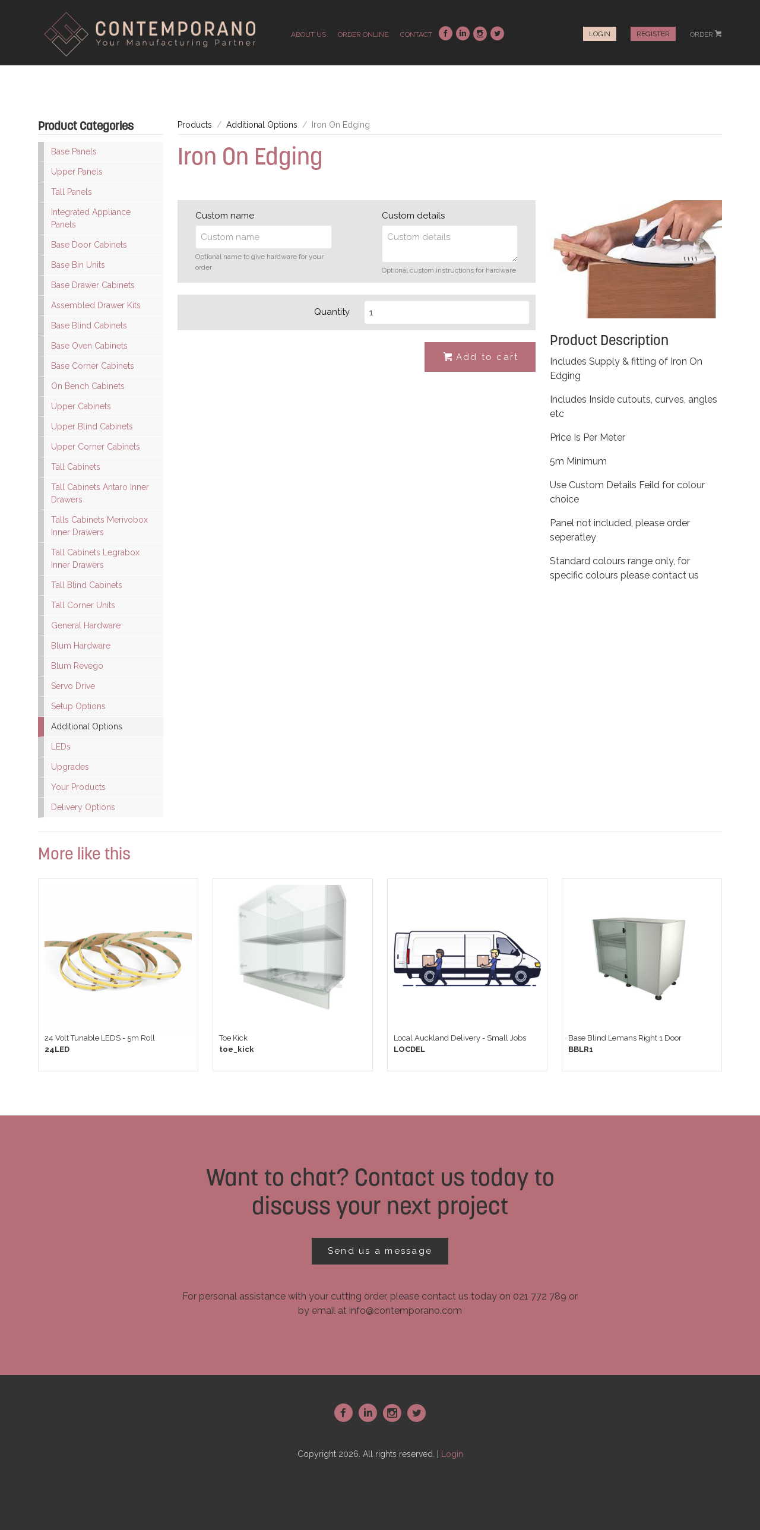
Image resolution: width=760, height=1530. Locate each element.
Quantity (332, 311)
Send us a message (380, 1251)
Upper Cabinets (81, 406)
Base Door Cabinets (89, 244)
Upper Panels (77, 171)
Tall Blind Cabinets (86, 585)
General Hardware (86, 625)
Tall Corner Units (83, 605)
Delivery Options (83, 807)
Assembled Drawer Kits (96, 305)
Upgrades (70, 767)
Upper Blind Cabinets (92, 426)
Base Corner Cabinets (92, 366)
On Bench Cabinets (88, 386)
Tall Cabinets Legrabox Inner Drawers (95, 559)
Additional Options (86, 726)
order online (363, 34)
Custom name (224, 215)
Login (599, 34)
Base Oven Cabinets (89, 345)
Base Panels (74, 151)
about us (308, 34)
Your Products (78, 787)
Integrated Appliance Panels (91, 218)
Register (653, 34)
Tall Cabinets (75, 467)
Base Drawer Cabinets (93, 285)
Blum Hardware (80, 645)
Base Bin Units (78, 265)
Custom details (413, 215)
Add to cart (480, 357)
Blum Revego (77, 666)
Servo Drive (73, 686)
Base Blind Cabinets (89, 325)
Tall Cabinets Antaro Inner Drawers (100, 493)
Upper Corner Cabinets (95, 446)
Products (195, 124)
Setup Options (78, 706)
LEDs (61, 746)
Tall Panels (71, 192)
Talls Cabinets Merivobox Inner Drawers (99, 526)
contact (416, 34)
